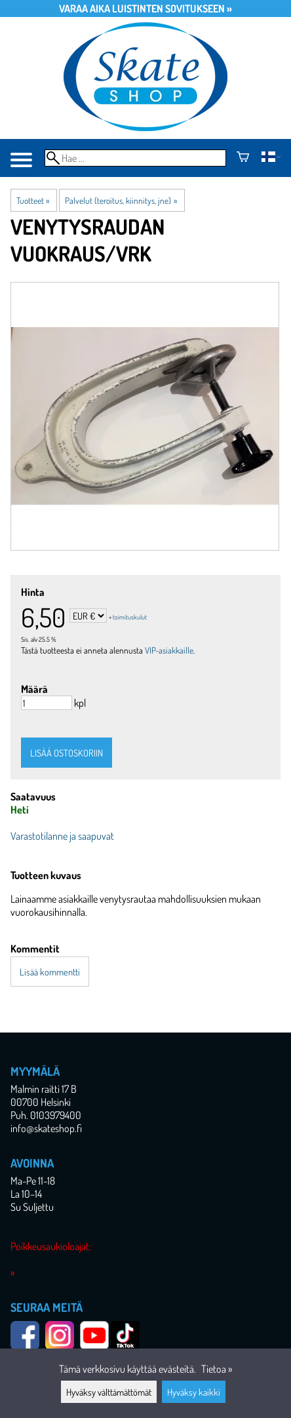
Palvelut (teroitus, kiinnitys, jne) (120, 200)
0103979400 (55, 1115)
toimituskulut (130, 617)
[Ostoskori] (243, 158)
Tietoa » (216, 1368)
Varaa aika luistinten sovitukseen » (145, 8)
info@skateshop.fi (46, 1128)
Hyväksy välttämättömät (108, 1392)
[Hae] (135, 158)
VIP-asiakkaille (169, 650)
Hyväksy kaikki (193, 1392)
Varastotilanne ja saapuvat (62, 835)
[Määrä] (46, 703)
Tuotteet (32, 200)
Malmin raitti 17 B (43, 1088)
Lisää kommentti (50, 971)
